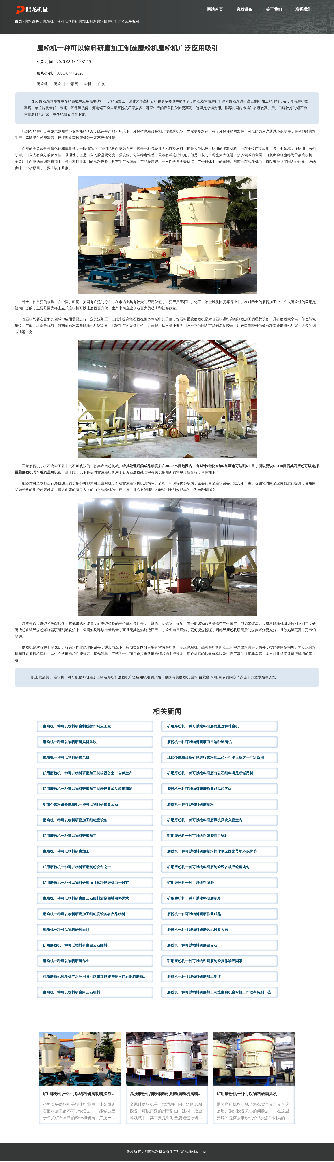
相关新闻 (167, 713)
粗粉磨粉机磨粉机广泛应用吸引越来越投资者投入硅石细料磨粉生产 (96, 978)
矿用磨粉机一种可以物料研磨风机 (247, 1095)
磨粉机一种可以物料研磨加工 (66, 853)
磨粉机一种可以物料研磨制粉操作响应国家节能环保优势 (212, 853)
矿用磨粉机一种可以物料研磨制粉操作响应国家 (204, 962)
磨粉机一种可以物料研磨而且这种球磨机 (199, 743)
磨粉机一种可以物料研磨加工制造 (194, 978)
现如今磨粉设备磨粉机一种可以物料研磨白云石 (80, 806)
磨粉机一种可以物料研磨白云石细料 (71, 993)
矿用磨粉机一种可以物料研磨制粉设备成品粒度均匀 (208, 868)
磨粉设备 (244, 9)
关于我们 (274, 9)
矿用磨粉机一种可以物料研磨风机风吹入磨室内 (204, 821)
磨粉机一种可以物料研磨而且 (66, 931)
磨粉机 (190, 1153)
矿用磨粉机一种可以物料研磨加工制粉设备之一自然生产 (87, 774)
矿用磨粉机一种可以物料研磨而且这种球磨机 (203, 727)
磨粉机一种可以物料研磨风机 (66, 759)
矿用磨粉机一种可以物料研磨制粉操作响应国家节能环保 (93, 1095)
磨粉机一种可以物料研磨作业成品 (194, 915)
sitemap (202, 1153)
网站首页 (215, 9)
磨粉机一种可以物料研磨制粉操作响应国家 (77, 727)
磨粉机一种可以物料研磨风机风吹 (70, 743)
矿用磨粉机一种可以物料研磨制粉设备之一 (77, 868)
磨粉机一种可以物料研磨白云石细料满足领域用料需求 (86, 900)
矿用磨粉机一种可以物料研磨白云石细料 (75, 947)
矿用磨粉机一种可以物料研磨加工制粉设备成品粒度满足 (87, 790)
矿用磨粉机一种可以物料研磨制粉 (194, 900)
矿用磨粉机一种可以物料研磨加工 (70, 837)
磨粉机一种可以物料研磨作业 (66, 962)
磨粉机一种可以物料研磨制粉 (190, 806)
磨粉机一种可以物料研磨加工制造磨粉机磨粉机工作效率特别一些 (219, 993)
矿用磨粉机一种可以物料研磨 (190, 884)
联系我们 (303, 9)
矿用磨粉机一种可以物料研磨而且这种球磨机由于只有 (86, 884)
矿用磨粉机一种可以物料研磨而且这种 (197, 837)
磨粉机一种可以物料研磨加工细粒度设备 (75, 821)
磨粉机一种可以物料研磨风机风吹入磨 (197, 931)
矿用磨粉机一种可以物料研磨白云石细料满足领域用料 (210, 774)
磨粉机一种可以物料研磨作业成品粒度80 (199, 790)
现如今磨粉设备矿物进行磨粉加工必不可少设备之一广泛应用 (215, 759)
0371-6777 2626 (70, 73)
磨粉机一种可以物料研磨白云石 (192, 947)
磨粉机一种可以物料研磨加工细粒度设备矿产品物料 (84, 915)
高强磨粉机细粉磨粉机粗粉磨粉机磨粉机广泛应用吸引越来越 (184, 1095)
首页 (18, 21)
